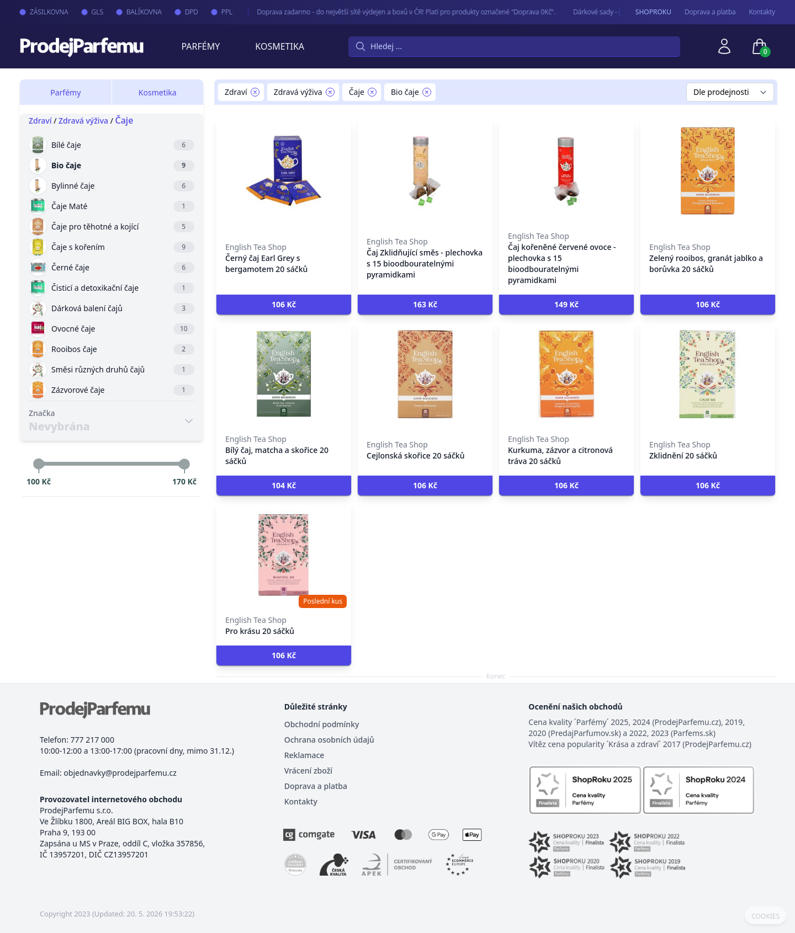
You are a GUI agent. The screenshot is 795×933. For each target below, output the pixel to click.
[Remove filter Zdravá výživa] (330, 92)
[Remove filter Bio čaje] (426, 92)
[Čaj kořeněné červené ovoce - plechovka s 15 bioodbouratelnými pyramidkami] (566, 171)
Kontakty (762, 12)
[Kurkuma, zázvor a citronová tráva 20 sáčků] (566, 374)
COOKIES (765, 916)
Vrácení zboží (308, 770)
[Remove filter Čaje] (372, 92)
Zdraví (40, 120)
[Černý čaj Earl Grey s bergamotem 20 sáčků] (283, 171)
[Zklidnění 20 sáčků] (707, 374)
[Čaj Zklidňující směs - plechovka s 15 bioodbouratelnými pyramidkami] (425, 171)
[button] (283, 304)
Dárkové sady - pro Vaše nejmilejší (615, 12)
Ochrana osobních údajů (329, 739)
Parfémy (200, 46)
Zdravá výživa (83, 120)
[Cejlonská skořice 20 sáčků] (425, 374)
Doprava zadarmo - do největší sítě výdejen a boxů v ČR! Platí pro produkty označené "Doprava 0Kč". (397, 12)
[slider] (38, 464)
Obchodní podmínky (321, 724)
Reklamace (304, 755)
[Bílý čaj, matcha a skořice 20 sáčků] (283, 374)
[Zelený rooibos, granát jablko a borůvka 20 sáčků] (707, 171)
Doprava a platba (710, 12)
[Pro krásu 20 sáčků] (283, 555)
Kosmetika (279, 46)
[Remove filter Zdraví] (255, 92)
